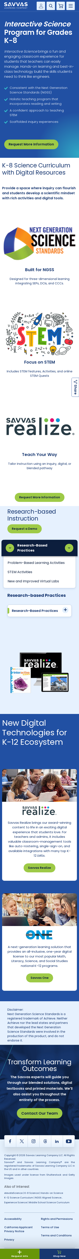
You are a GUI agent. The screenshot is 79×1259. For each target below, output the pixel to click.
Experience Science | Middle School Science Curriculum (37, 1202)
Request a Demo (24, 529)
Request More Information (31, 144)
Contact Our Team (39, 1113)
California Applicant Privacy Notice (18, 1229)
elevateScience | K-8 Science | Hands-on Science (33, 1193)
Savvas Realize (39, 868)
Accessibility (13, 1219)
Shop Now (59, 1254)
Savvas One (40, 978)
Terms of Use (50, 1227)
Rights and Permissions (57, 1219)
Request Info (19, 1254)
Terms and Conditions (56, 1235)
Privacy (9, 1240)
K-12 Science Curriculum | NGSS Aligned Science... (33, 1197)
